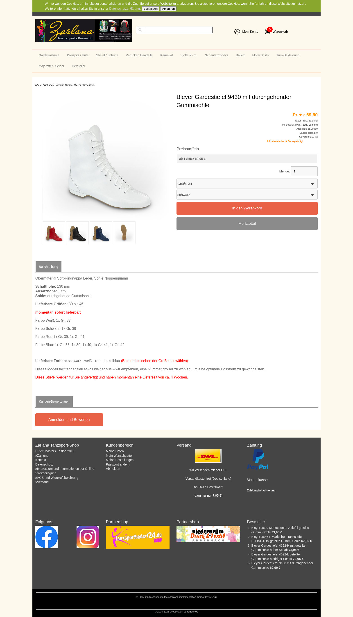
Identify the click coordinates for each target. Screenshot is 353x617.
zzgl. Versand (310, 124)
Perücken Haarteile (139, 55)
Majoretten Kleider (51, 66)
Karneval (166, 55)
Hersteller (78, 66)
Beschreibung (48, 266)
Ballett (240, 55)
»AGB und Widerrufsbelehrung (56, 477)
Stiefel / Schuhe (107, 55)
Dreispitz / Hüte (78, 55)
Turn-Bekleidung (287, 55)
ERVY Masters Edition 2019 (54, 451)
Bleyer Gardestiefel (84, 85)
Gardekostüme (49, 55)
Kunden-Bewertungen (54, 401)
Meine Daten (115, 451)
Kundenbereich (119, 445)
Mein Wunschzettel (119, 455)
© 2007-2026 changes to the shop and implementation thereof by (176, 597)
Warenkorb (280, 31)
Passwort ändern (117, 464)
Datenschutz (44, 464)
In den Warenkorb (247, 208)
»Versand (42, 482)
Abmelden (113, 468)
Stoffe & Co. (188, 55)
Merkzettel (247, 223)
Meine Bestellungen (120, 460)
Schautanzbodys (216, 55)
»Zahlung (41, 455)
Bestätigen (150, 8)
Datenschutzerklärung (124, 8)
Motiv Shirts (260, 55)
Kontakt (40, 460)
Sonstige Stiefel (63, 85)
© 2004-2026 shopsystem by (176, 611)
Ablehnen (168, 8)
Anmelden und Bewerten (69, 419)
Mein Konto (250, 31)
